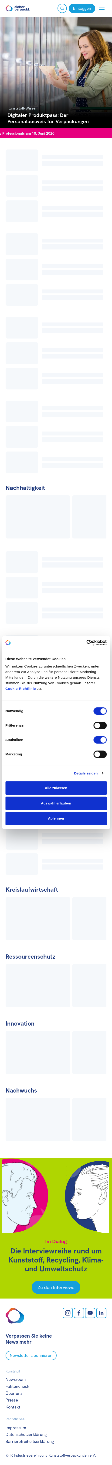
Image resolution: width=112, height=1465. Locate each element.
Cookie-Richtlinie (20, 689)
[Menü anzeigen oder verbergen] (101, 8)
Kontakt (13, 1407)
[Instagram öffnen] (68, 1313)
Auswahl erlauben (56, 803)
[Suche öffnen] (62, 8)
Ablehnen (56, 818)
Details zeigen (86, 773)
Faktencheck (17, 1386)
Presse (12, 1400)
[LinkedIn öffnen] (101, 1313)
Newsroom (16, 1379)
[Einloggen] (82, 8)
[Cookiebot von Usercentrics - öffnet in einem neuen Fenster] (86, 643)
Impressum (16, 1427)
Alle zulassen (56, 788)
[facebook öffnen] (79, 1313)
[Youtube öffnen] (90, 1313)
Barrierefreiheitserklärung (30, 1441)
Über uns (14, 1393)
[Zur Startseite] (18, 8)
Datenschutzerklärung (26, 1434)
